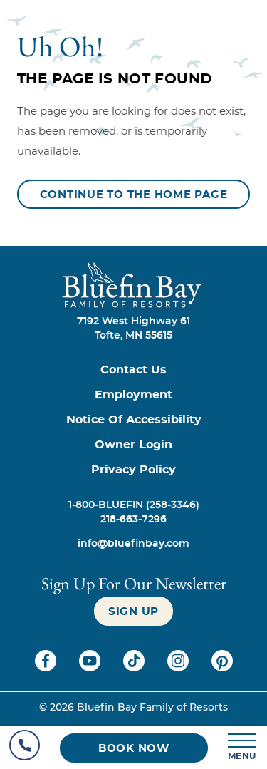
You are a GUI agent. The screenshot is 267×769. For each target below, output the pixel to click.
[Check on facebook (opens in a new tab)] (47, 667)
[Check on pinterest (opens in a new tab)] (222, 667)
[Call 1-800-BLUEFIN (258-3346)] (133, 505)
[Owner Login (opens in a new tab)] (133, 445)
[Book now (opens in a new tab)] (134, 748)
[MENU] (243, 748)
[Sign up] (133, 611)
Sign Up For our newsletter (133, 583)
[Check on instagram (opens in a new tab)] (179, 667)
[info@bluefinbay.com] (133, 544)
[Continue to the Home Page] (133, 194)
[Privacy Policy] (133, 470)
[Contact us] (133, 370)
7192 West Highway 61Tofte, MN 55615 (133, 328)
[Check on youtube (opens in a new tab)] (91, 667)
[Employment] (133, 395)
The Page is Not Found (114, 79)
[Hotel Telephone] (24, 747)
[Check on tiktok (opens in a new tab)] (135, 667)
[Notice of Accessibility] (133, 420)
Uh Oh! (60, 46)
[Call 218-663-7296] (133, 519)
